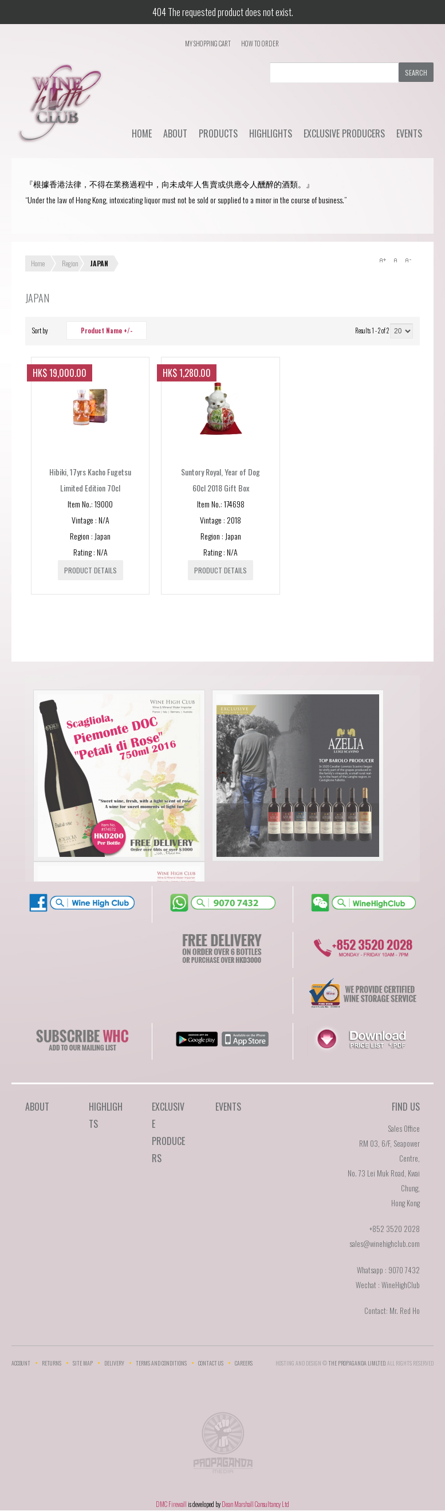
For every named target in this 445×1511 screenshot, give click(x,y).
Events (409, 133)
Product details (90, 570)
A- (407, 260)
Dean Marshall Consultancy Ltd (255, 1504)
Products (218, 133)
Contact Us (210, 1363)
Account (20, 1363)
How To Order (260, 43)
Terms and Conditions (161, 1363)
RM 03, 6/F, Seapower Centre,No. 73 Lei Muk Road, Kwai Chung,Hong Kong (384, 1173)
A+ (382, 260)
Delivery (114, 1363)
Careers (244, 1363)
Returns (51, 1363)
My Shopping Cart (208, 43)
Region (70, 263)
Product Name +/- (106, 330)
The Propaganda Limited (222, 1446)
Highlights (270, 133)
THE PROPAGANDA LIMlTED (356, 1363)
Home (142, 133)
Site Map (83, 1363)
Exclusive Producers (344, 133)
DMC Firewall (171, 1504)
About (175, 133)
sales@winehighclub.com (384, 1243)
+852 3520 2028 (394, 1228)
